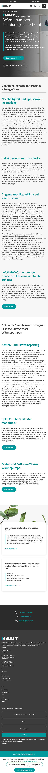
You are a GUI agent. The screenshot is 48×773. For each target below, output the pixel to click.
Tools (3, 694)
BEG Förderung (5, 699)
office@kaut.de (26, 616)
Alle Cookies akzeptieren (24, 770)
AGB (3, 673)
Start (4, 11)
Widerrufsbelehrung (6, 678)
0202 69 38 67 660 (26, 612)
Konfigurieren (36, 765)
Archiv (3, 697)
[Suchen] (39, 6)
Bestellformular (5, 689)
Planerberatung (5, 692)
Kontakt (3, 701)
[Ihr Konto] (35, 6)
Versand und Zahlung (6, 680)
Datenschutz (4, 671)
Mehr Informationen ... (30, 761)
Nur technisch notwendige (17, 765)
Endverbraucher (12, 1)
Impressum (4, 669)
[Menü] (44, 6)
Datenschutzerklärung (16, 741)
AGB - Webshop (5, 676)
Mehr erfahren (9, 306)
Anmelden (24, 735)
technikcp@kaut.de (26, 621)
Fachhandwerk (36, 1)
